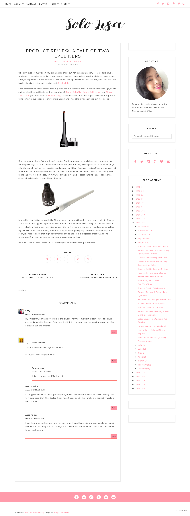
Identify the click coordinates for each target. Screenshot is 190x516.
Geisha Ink (63, 83)
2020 (138, 191)
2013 (138, 218)
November (143, 230)
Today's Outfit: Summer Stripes (153, 269)
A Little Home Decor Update (151, 303)
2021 (138, 187)
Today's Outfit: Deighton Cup (152, 288)
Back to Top (182, 511)
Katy (27, 310)
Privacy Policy (38, 512)
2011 (138, 372)
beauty (58, 61)
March (141, 360)
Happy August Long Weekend (152, 326)
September (143, 238)
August (141, 242)
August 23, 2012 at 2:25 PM (35, 419)
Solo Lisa (28, 512)
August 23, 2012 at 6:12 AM (35, 390)
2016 (138, 206)
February (142, 364)
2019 (138, 195)
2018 (138, 198)
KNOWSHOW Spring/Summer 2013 (154, 299)
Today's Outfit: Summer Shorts (153, 246)
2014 (138, 214)
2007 (138, 388)
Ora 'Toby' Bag (145, 284)
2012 (138, 222)
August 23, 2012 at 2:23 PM (41, 372)
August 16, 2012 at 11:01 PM (35, 343)
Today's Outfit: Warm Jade (151, 307)
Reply (114, 332)
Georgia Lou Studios (61, 512)
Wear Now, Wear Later (148, 280)
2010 (138, 376)
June (140, 348)
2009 (138, 380)
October (142, 234)
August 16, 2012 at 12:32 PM (35, 314)
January (142, 368)
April (140, 356)
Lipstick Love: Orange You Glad (152, 257)
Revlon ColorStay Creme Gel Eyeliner (83, 92)
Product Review (72, 61)
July (140, 345)
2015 (138, 210)
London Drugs (55, 95)
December (143, 226)
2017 (138, 202)
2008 (138, 384)
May (140, 352)
